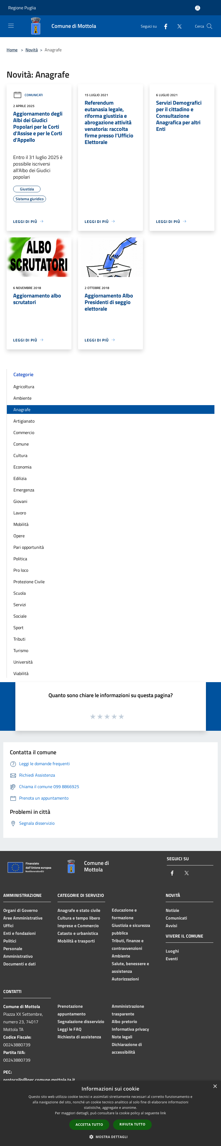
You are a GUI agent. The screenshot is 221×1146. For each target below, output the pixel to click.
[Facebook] (163, 26)
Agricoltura (23, 386)
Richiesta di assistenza (79, 1036)
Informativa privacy (130, 1029)
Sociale (20, 616)
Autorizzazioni (125, 979)
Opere (19, 535)
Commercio (23, 432)
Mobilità (20, 524)
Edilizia (20, 478)
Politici (9, 941)
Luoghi (172, 951)
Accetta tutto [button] (89, 1124)
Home (12, 49)
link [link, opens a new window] (163, 1113)
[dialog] (110, 1113)
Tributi (19, 639)
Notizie (172, 910)
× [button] (215, 1087)
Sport (18, 627)
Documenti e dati (19, 964)
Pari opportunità (28, 547)
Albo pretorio (124, 1021)
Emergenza (23, 490)
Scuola (19, 593)
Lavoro (19, 512)
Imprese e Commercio (78, 925)
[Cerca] (209, 26)
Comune (21, 444)
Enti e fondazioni (19, 933)
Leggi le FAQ (69, 1029)
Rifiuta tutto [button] (132, 1124)
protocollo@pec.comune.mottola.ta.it (39, 1079)
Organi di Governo (20, 910)
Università (23, 662)
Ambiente (22, 398)
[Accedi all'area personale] (197, 8)
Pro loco (20, 570)
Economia (22, 467)
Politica (20, 558)
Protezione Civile (29, 581)
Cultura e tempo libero (79, 918)
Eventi (172, 958)
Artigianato (24, 421)
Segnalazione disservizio (81, 1021)
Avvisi (171, 925)
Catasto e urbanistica (78, 933)
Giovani (20, 501)
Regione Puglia (22, 7)
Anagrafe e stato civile (79, 910)
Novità (31, 49)
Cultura (20, 455)
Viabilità (20, 673)
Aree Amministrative (22, 918)
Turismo (20, 650)
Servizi (19, 604)
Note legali (122, 1036)
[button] (110, 1136)
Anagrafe (21, 409)
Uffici (8, 925)
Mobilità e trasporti (76, 941)
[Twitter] (177, 26)
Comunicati (28, 95)
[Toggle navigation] (11, 25)
